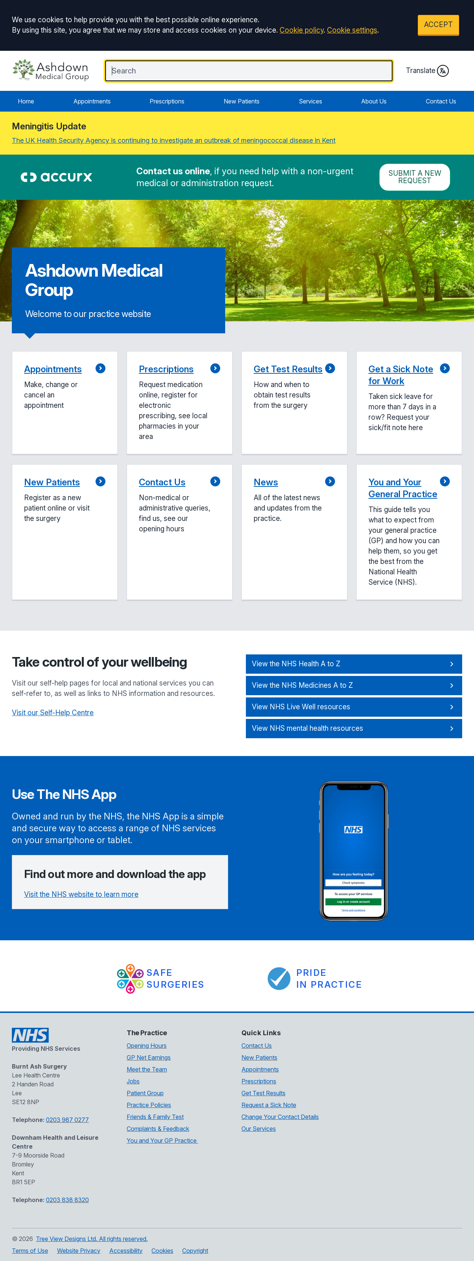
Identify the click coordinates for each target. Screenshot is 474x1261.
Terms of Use (30, 1250)
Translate (427, 71)
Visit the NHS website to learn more (81, 894)
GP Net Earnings (149, 1057)
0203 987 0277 (67, 1119)
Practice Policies (149, 1105)
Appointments (92, 101)
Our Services (258, 1128)
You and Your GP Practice (162, 1140)
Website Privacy (78, 1250)
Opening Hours (147, 1045)
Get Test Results (263, 1093)
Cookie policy (302, 30)
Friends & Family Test (155, 1116)
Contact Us (441, 101)
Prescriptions (167, 101)
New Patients (242, 101)
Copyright (195, 1250)
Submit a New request (414, 177)
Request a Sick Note (268, 1105)
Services (310, 101)
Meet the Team (147, 1069)
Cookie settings (352, 30)
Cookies (162, 1250)
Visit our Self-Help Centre (53, 713)
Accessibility (126, 1250)
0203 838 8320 (67, 1200)
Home (26, 101)
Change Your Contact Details (280, 1116)
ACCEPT (438, 24)
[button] (65, 403)
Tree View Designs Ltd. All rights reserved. (92, 1238)
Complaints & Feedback (158, 1128)
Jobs (133, 1081)
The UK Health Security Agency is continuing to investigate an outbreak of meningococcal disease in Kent (174, 140)
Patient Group (145, 1093)
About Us (374, 101)
